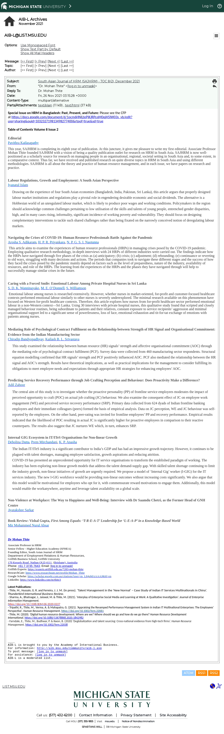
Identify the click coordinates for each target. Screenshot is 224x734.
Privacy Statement (136, 715)
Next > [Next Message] (54, 61)
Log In (207, 6)
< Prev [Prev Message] (41, 61)
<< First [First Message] (27, 61)
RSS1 (201, 673)
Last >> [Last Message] (67, 61)
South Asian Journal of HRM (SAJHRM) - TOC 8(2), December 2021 (89, 81)
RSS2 (214, 673)
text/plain (45, 105)
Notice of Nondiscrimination (138, 721)
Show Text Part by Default (41, 49)
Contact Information (95, 715)
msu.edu (110, 721)
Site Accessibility (173, 715)
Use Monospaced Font (38, 45)
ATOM (188, 673)
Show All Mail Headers (37, 53)
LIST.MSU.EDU (13, 687)
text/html (72, 105)
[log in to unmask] (81, 86)
